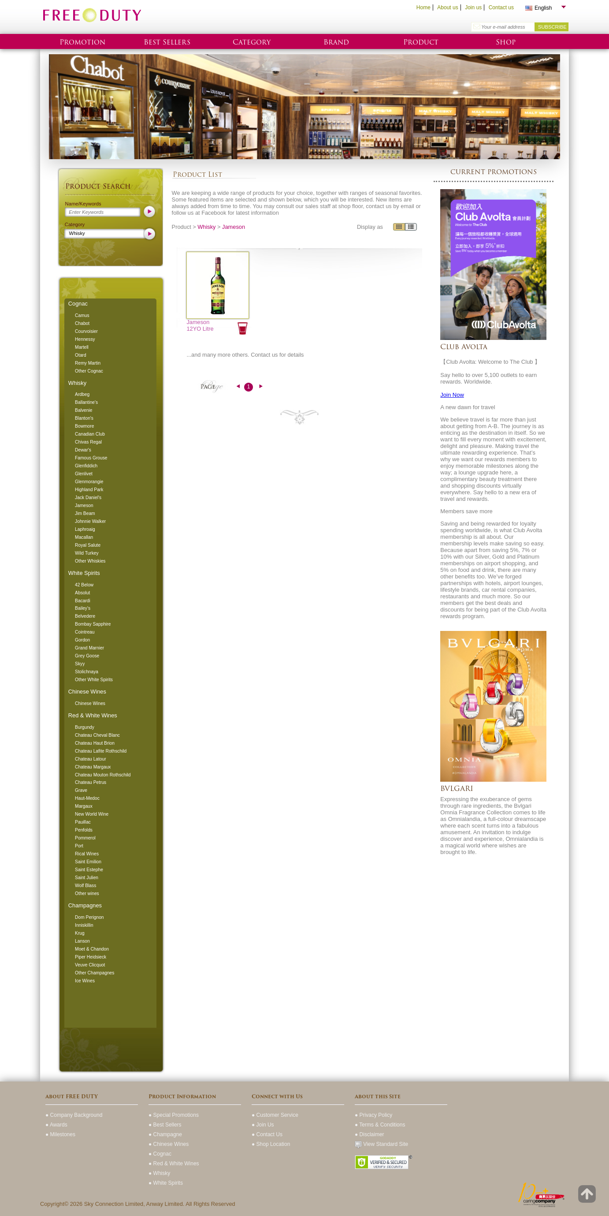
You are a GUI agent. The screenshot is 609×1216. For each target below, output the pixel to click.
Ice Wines (85, 980)
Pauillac (83, 822)
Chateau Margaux (93, 767)
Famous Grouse (91, 457)
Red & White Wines (92, 715)
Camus (82, 315)
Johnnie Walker (90, 521)
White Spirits (84, 573)
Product (420, 42)
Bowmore (84, 426)
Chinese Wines (87, 691)
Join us (473, 7)
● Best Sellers (165, 1125)
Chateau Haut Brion (95, 743)
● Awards (56, 1125)
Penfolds (84, 830)
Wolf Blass (85, 885)
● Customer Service (275, 1115)
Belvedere (85, 616)
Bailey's (82, 608)
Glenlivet (84, 473)
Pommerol (85, 838)
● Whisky (159, 1173)
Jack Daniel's (88, 497)
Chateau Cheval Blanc (97, 735)
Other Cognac (89, 371)
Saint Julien (86, 877)
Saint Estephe (89, 869)
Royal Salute (87, 545)
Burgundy (84, 727)
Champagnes (85, 905)
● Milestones (60, 1134)
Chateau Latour (90, 759)
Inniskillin (84, 925)
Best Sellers (167, 42)
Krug (80, 933)
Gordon (82, 640)
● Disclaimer (369, 1134)
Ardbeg (82, 394)
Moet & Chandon (92, 949)
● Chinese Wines (169, 1144)
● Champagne (165, 1134)
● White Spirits (166, 1183)
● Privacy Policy (373, 1115)
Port (79, 845)
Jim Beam (85, 513)
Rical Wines (87, 853)
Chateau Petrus (90, 782)
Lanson (82, 941)
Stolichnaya (86, 671)
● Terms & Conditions (380, 1125)
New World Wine (91, 814)
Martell (82, 347)
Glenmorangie (89, 481)
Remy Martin (87, 363)
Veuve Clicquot (90, 964)
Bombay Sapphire (93, 624)
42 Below (84, 584)
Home (423, 7)
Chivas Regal (88, 442)
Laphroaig (85, 529)
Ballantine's (86, 402)
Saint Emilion (88, 861)
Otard (80, 355)
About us (447, 7)
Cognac (78, 303)
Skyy (80, 663)
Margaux (84, 806)
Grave (81, 790)
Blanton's (84, 418)
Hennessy (85, 339)
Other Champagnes (94, 972)
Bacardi (82, 600)
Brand (336, 42)
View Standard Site (381, 1144)
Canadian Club (90, 434)
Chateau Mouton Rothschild (102, 774)
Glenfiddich (86, 465)
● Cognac (160, 1154)
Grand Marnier (89, 647)
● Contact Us (267, 1134)
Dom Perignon (89, 917)
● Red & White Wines (174, 1163)
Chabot (82, 323)
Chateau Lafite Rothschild (100, 751)
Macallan (84, 537)
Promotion (82, 42)
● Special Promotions (174, 1115)
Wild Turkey (86, 553)
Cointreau (84, 632)
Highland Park (89, 489)
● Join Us (263, 1125)
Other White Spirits (94, 679)
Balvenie (83, 410)
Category (252, 42)
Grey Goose (87, 655)
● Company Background (73, 1115)
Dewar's (83, 450)
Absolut (82, 592)
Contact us (501, 7)
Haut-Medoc (87, 798)
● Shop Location (271, 1144)
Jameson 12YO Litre (199, 325)
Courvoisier (86, 331)
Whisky (77, 383)
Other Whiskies (90, 561)
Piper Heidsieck (90, 957)
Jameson (84, 505)
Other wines (87, 893)
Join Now (452, 395)
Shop (506, 42)
